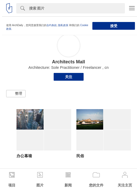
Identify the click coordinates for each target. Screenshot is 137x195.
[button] (16, 93)
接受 (113, 26)
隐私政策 (63, 25)
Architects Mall (68, 61)
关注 (68, 77)
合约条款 (51, 25)
